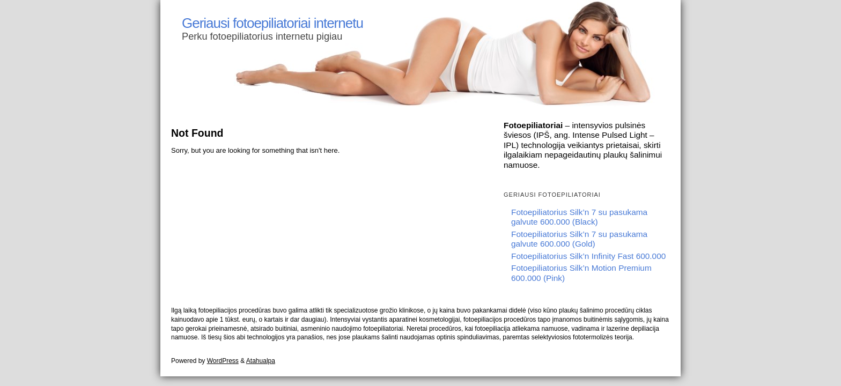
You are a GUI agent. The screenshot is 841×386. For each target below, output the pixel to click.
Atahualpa (260, 361)
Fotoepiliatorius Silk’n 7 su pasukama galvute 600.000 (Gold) (579, 238)
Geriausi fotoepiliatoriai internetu (272, 23)
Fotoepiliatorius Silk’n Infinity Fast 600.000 (588, 256)
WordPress (223, 361)
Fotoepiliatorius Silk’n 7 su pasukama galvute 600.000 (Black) (579, 216)
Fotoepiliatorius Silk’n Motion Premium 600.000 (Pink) (581, 272)
